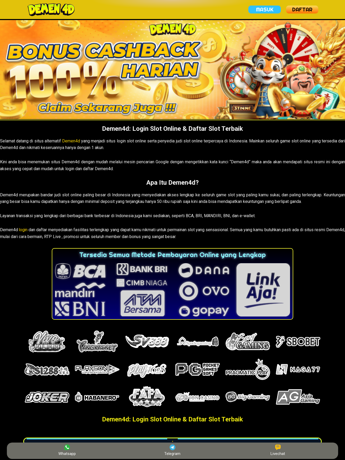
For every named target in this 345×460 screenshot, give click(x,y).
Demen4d (71, 140)
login (23, 229)
